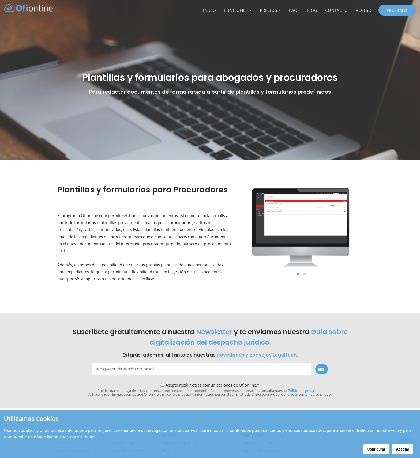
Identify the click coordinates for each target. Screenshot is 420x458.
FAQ (293, 10)
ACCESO (364, 10)
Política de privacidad (305, 390)
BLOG (311, 10)
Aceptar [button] (403, 449)
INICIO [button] (209, 10)
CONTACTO (336, 10)
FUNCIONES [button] (238, 10)
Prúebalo (397, 10)
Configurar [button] (376, 449)
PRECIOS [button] (270, 10)
